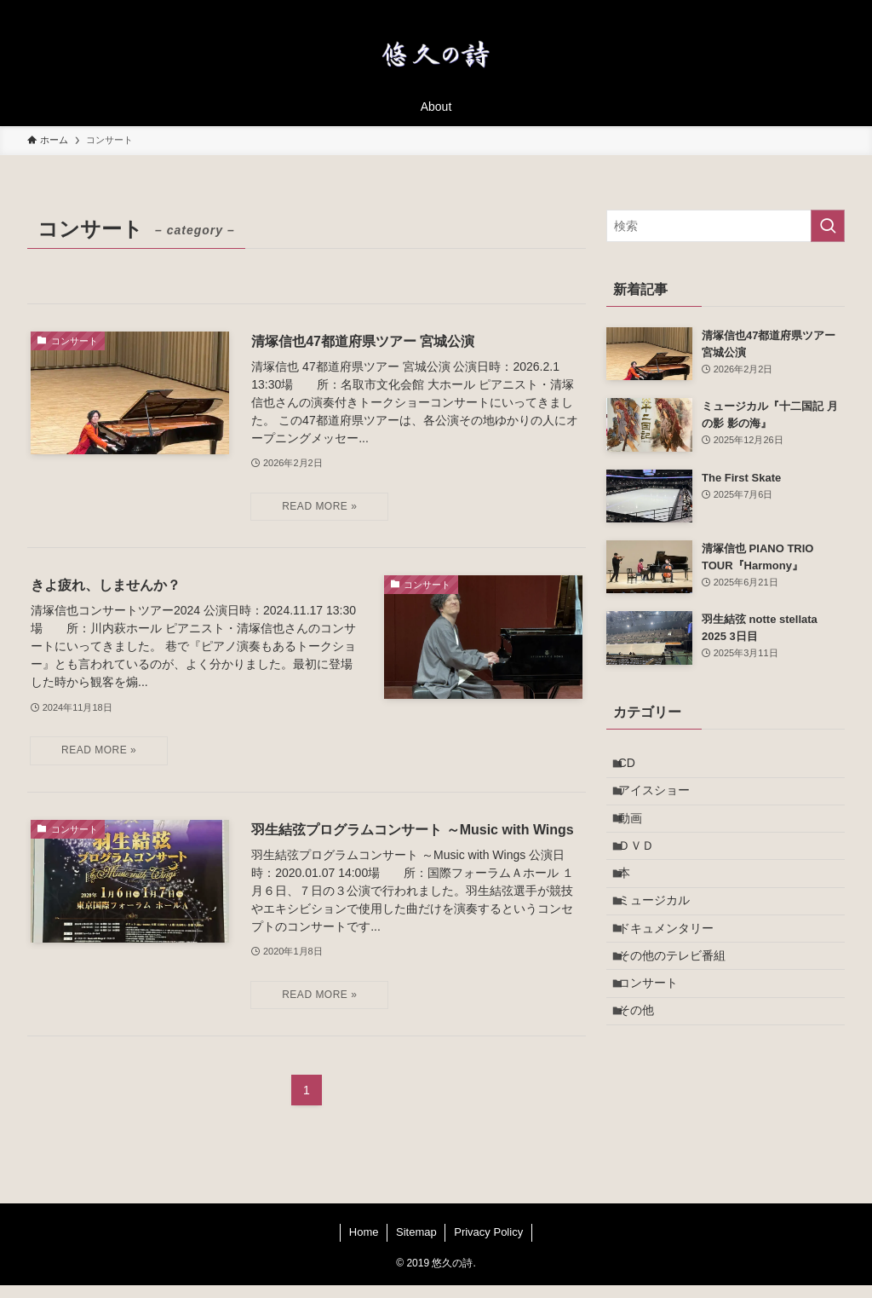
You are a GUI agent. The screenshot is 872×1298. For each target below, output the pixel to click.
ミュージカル (663, 944)
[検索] (834, 9)
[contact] (811, 9)
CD (636, 767)
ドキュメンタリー (675, 979)
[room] (767, 9)
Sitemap (416, 1244)
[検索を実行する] (828, 226)
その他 (645, 1086)
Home (364, 1244)
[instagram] (745, 9)
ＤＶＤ (645, 873)
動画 (639, 838)
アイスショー (663, 802)
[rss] (789, 9)
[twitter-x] (723, 9)
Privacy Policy (488, 1244)
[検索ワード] (725, 226)
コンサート (657, 1051)
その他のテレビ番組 (681, 1015)
